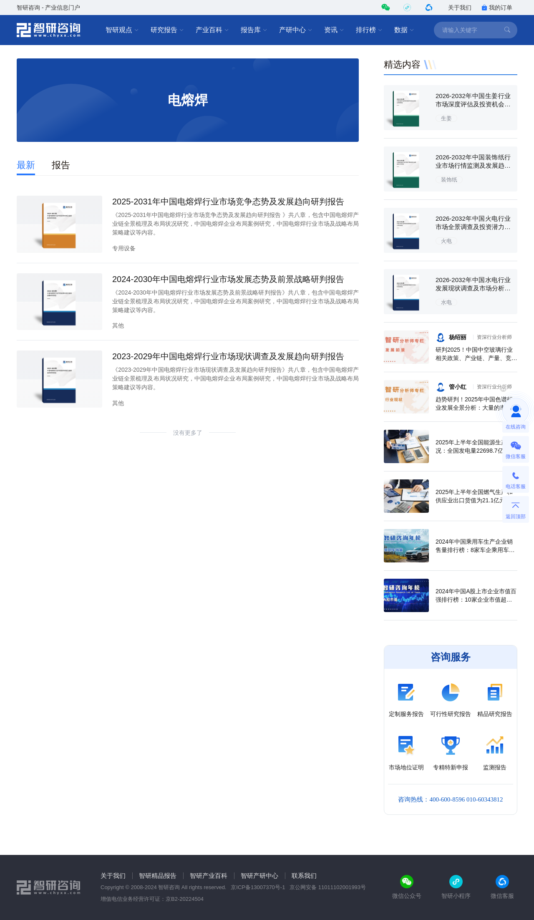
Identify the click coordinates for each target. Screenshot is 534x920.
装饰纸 (449, 179)
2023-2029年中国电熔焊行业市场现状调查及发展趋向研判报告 (228, 356)
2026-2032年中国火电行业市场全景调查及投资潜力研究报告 (473, 227)
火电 (446, 241)
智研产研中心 (259, 875)
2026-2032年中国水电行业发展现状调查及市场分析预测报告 (473, 288)
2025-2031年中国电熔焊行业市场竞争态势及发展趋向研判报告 (228, 201)
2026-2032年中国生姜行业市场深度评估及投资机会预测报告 (473, 104)
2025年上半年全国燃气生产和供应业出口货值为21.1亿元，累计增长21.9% (476, 500)
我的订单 (496, 7)
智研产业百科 (208, 875)
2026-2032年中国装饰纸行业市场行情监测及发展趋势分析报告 (473, 165)
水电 (446, 302)
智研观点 (122, 30)
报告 (61, 165)
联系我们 (304, 875)
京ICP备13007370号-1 (258, 887)
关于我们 (459, 7)
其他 (118, 325)
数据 (404, 30)
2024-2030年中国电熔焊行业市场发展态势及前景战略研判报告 (228, 279)
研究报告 (167, 30)
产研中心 (295, 30)
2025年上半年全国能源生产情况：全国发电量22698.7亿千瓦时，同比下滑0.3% (475, 450)
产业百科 (212, 30)
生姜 (446, 118)
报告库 (254, 30)
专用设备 (124, 248)
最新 (26, 165)
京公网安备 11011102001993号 (328, 887)
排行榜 (369, 30)
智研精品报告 (157, 875)
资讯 (334, 30)
